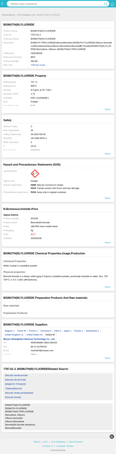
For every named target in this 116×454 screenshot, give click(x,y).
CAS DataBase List (25, 15)
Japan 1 (68, 331)
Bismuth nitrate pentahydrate (19, 393)
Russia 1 (78, 331)
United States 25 (34, 334)
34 (32, 130)
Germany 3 (45, 331)
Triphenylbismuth (13, 388)
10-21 (33, 146)
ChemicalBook (8, 15)
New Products (76, 442)
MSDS (36, 442)
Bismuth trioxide (13, 397)
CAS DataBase (58, 442)
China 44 (21, 331)
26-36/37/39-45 (38, 134)
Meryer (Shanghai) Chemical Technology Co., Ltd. (29, 339)
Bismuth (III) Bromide (15, 379)
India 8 (57, 331)
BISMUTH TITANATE (15, 384)
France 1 (33, 331)
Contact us (47, 446)
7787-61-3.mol (38, 65)
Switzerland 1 (92, 331)
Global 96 (50, 334)
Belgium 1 (10, 331)
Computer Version (65, 446)
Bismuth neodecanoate (16, 375)
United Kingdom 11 (14, 334)
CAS (45, 442)
